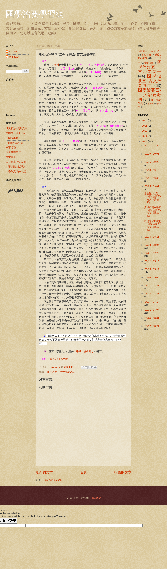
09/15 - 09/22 (152, 162)
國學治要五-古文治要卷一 (149, 67)
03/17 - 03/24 (152, 326)
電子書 (150, 103)
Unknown (14, 56)
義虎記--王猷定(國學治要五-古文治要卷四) (152, 226)
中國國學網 (12, 138)
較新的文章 (44, 472)
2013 (145, 141)
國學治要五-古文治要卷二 (149, 81)
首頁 (83, 472)
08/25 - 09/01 (152, 186)
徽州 (56, 64)
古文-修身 (146, 54)
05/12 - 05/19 (152, 261)
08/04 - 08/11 (152, 236)
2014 (145, 136)
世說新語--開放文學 (16, 128)
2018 (145, 120)
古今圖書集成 (13, 152)
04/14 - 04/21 (152, 293)
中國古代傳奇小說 (16, 133)
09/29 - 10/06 (152, 153)
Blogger (96, 498)
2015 (145, 131)
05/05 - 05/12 (152, 269)
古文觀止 (11, 157)
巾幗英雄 (142, 51)
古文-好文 (156, 51)
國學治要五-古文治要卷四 (61, 372)
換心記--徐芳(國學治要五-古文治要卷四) (152, 198)
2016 (145, 125)
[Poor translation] (12, 521)
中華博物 (11, 147)
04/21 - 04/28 (152, 285)
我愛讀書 (148, 63)
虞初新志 (89, 351)
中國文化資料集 (14, 142)
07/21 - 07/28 (152, 253)
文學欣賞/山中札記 (16, 171)
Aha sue (13, 51)
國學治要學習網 (35, 14)
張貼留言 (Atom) (53, 480)
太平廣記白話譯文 (16, 166)
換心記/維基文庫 (59, 359)
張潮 (78, 351)
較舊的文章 (122, 472)
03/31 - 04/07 (152, 309)
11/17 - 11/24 (152, 145)
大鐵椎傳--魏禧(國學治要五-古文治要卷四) (152, 212)
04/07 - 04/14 (152, 301)
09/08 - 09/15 (152, 170)
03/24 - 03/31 (152, 318)
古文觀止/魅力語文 (16, 161)
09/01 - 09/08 (152, 178)
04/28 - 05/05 (152, 277)
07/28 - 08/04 (152, 245)
